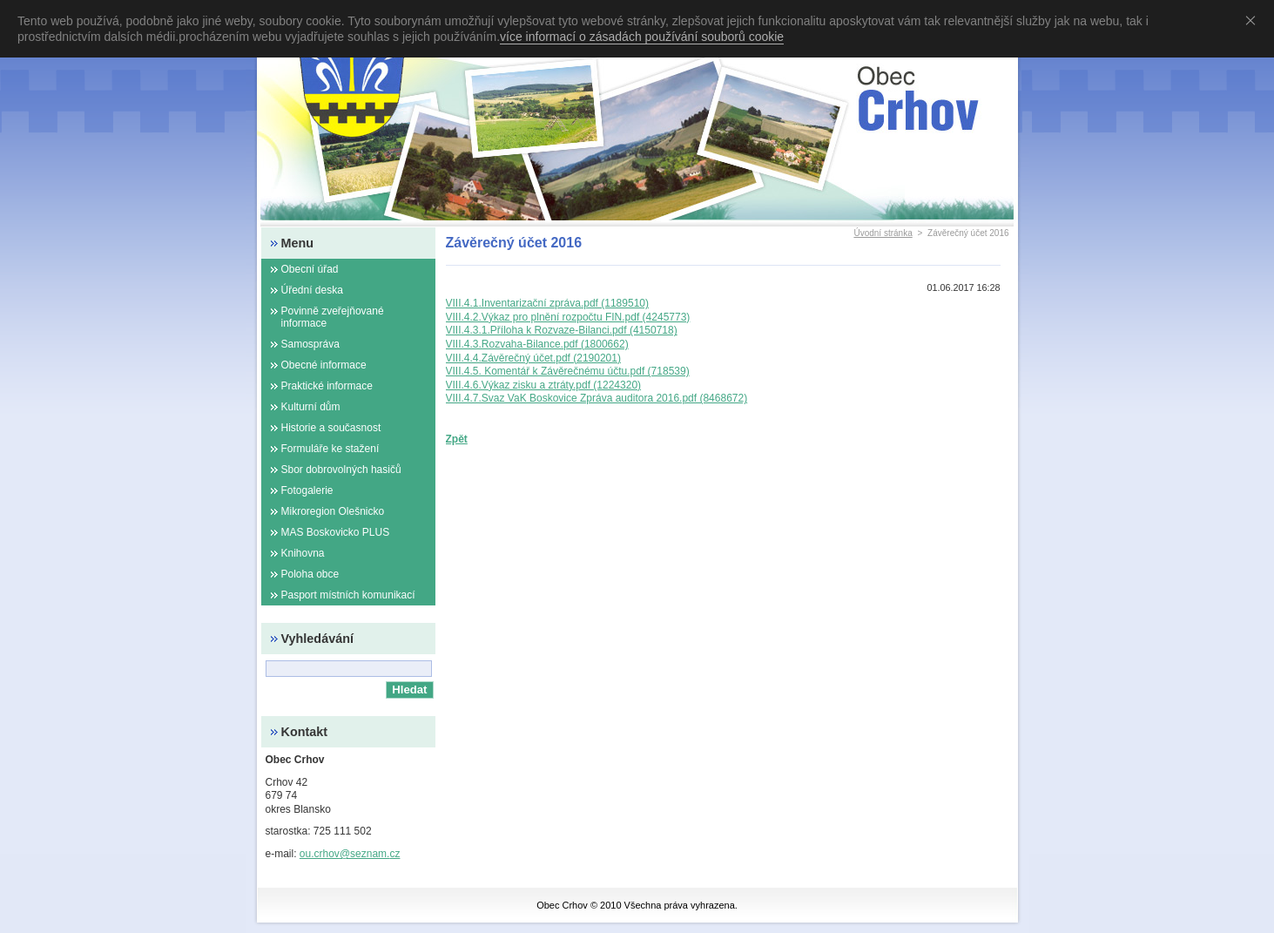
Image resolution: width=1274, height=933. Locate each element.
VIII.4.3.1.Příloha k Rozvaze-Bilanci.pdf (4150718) (561, 330)
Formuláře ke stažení (330, 449)
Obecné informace (324, 365)
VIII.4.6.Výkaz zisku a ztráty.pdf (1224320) (544, 385)
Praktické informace (327, 386)
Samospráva (310, 344)
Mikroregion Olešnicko (333, 511)
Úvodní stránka (882, 233)
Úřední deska (312, 290)
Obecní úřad (310, 269)
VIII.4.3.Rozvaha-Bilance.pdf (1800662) (537, 344)
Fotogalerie (307, 490)
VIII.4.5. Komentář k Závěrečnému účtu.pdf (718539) (568, 371)
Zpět (457, 439)
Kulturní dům (310, 407)
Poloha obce (310, 574)
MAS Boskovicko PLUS (335, 532)
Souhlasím (1254, 20)
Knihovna (303, 553)
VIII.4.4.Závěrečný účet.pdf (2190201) (533, 358)
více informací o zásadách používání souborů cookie (642, 37)
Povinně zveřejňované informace (332, 317)
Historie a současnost (331, 428)
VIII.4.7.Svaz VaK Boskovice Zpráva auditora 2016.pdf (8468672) (597, 398)
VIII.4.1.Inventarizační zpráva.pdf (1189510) (547, 303)
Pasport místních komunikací (348, 595)
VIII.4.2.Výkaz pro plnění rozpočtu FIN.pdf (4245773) (568, 317)
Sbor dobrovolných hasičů (341, 469)
